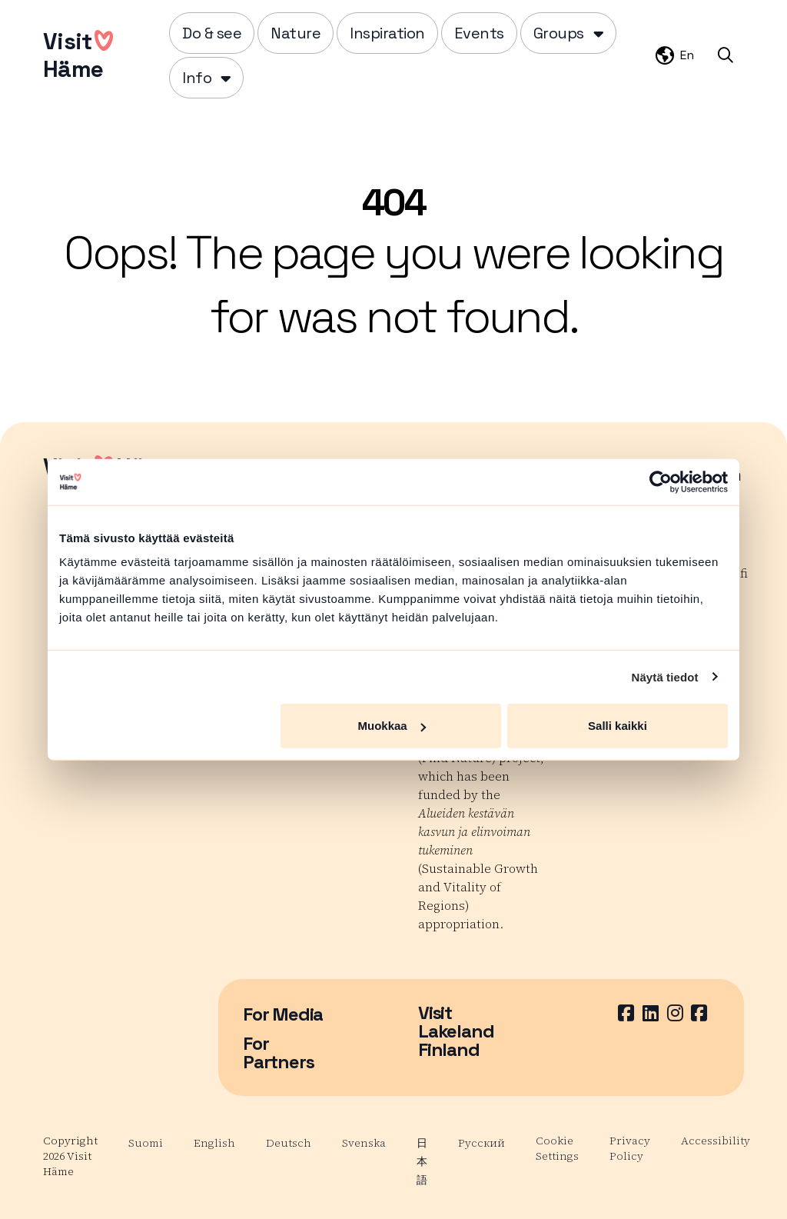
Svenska (364, 1143)
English (214, 1143)
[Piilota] (596, 33)
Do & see (211, 33)
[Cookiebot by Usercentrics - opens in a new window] (660, 481)
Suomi (145, 1143)
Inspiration (387, 33)
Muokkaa (392, 725)
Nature (295, 33)
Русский (481, 1143)
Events (479, 33)
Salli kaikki (617, 725)
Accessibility (715, 1140)
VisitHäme (78, 55)
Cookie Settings (557, 1148)
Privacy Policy (629, 1148)
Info (196, 78)
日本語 (422, 1161)
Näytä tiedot (665, 676)
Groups (558, 33)
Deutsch (288, 1143)
